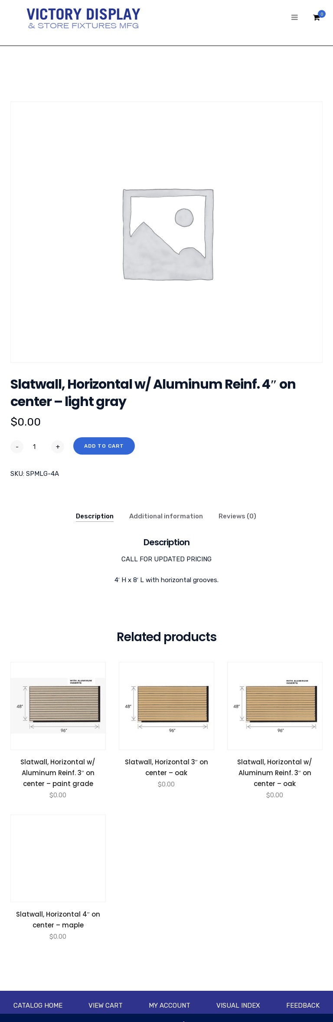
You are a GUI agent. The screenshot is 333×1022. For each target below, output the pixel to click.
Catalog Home (37, 1005)
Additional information (166, 516)
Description (95, 516)
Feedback (303, 1005)
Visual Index (238, 1005)
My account (169, 1005)
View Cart (105, 1005)
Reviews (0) (237, 516)
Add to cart (104, 446)
